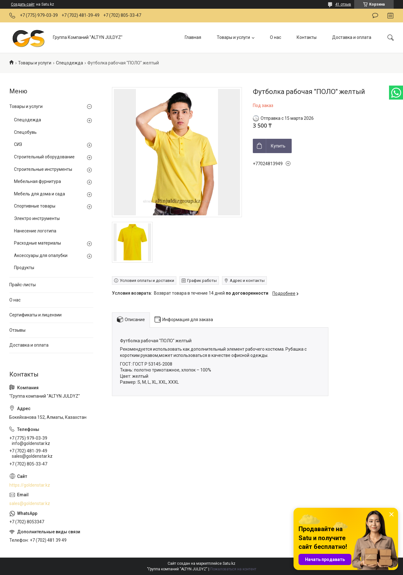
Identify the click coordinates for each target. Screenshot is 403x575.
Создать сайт (23, 4)
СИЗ (18, 144)
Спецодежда (69, 62)
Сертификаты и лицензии (35, 314)
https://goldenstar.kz (29, 485)
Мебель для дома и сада (39, 193)
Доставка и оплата (351, 37)
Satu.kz (229, 563)
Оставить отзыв (375, 15)
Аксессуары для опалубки (40, 255)
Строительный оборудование (44, 156)
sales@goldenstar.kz (29, 503)
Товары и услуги (233, 37)
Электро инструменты (37, 218)
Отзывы (17, 330)
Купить (278, 145)
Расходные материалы (37, 243)
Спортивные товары (34, 205)
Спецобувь (25, 132)
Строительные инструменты (43, 169)
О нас (275, 37)
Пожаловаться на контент (233, 569)
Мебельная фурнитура (37, 181)
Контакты (307, 37)
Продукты (24, 267)
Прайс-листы (22, 284)
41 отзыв (343, 4)
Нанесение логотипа (35, 230)
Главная (193, 37)
